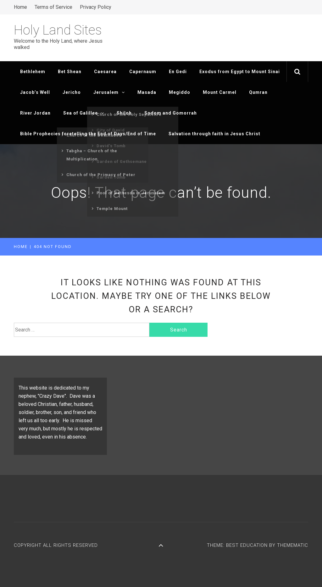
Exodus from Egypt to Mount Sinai (239, 71)
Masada (146, 92)
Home (20, 7)
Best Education (247, 545)
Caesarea (105, 71)
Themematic (292, 545)
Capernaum (142, 71)
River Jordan (35, 113)
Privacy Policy (95, 7)
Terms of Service (53, 7)
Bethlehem (32, 71)
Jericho (72, 92)
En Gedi (178, 71)
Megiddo (179, 92)
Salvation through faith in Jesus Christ (214, 133)
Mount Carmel (219, 92)
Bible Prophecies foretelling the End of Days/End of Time (88, 133)
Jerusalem (109, 92)
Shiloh (124, 113)
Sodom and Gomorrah (170, 113)
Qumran (258, 92)
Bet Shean (69, 71)
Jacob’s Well (35, 92)
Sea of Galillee (83, 113)
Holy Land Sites (58, 30)
